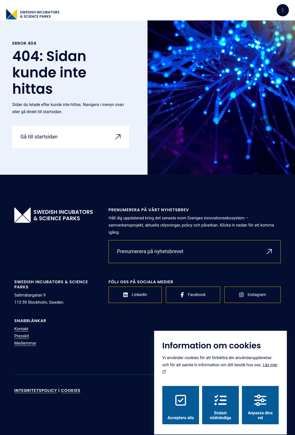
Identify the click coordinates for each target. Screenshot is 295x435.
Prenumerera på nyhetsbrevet (150, 251)
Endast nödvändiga (220, 403)
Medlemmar (25, 343)
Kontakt (21, 328)
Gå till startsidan (39, 137)
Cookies (70, 390)
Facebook (193, 294)
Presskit (21, 336)
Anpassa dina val (260, 403)
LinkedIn (135, 294)
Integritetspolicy (35, 390)
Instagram (252, 294)
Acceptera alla (180, 403)
